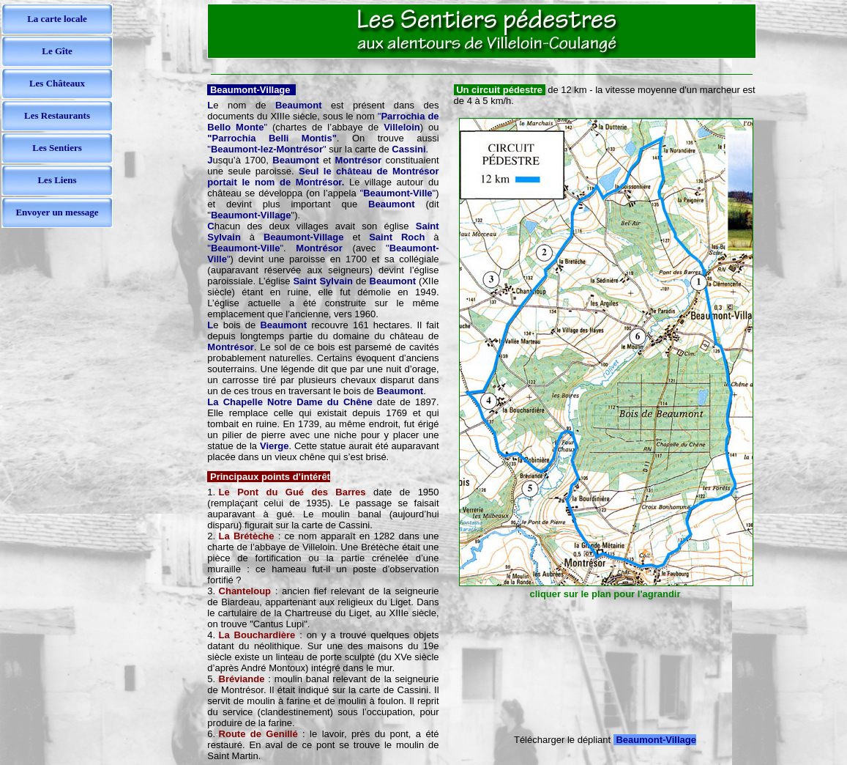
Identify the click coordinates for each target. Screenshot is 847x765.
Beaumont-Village (656, 739)
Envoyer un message (56, 212)
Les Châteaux (57, 83)
